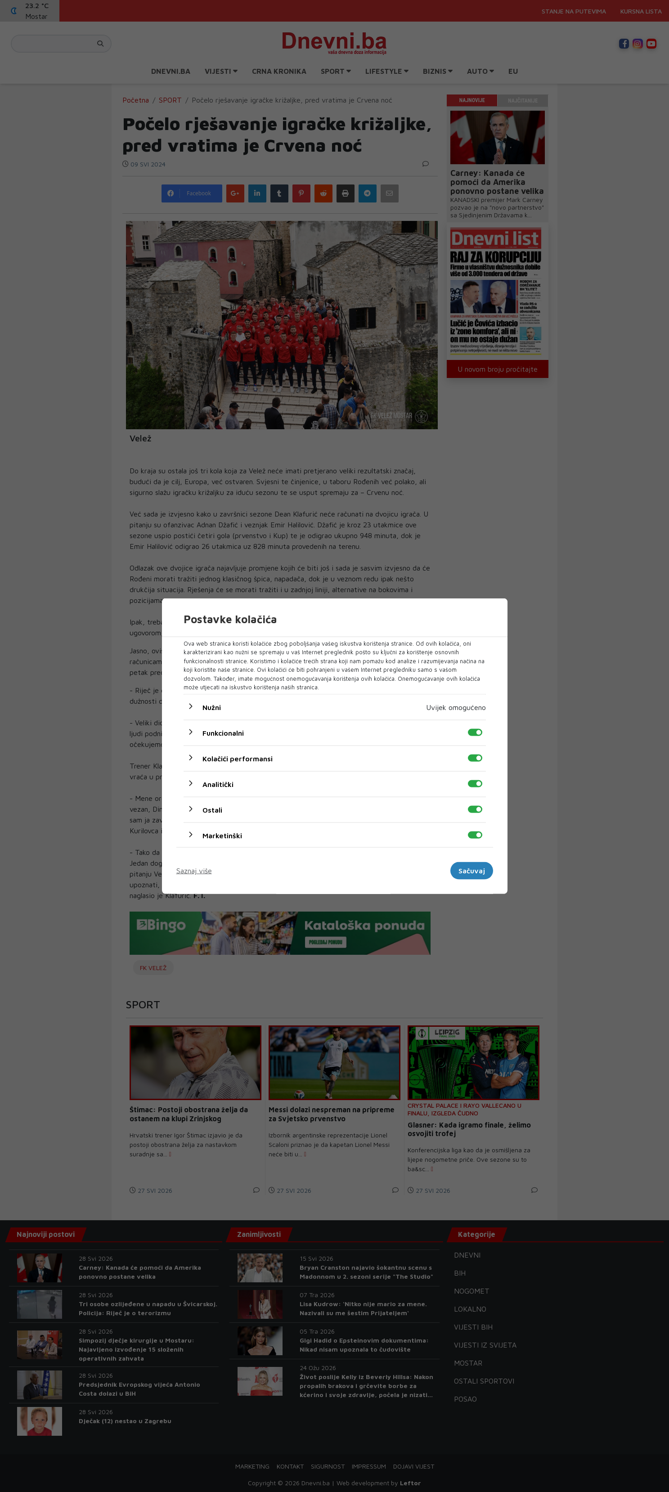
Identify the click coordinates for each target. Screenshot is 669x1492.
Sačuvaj (471, 871)
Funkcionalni (223, 732)
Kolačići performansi (237, 758)
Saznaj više (194, 871)
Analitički (217, 784)
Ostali (212, 809)
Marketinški (222, 835)
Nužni (211, 707)
